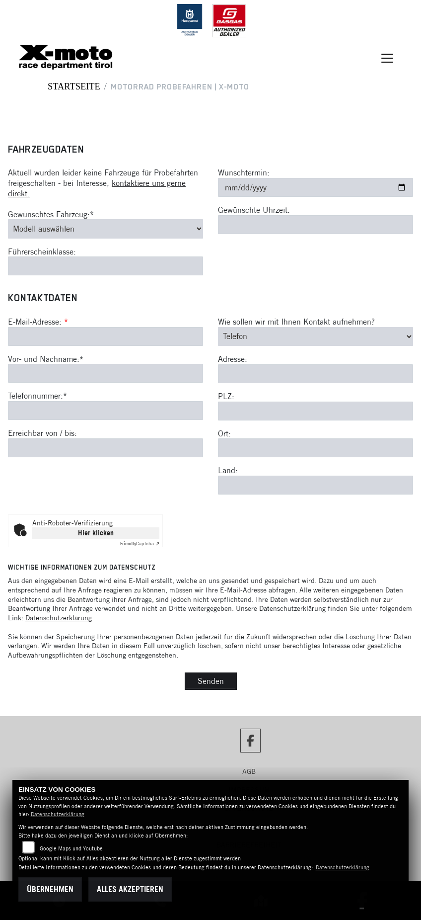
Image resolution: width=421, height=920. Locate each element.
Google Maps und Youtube (71, 848)
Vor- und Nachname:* (45, 359)
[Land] (315, 485)
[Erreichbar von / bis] (105, 447)
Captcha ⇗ (139, 543)
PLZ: (226, 396)
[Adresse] (315, 373)
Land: (228, 471)
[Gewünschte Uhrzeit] (315, 224)
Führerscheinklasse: (42, 251)
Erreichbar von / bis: (42, 433)
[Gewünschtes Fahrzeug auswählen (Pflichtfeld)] (105, 228)
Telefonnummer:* (37, 396)
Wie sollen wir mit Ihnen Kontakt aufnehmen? (296, 322)
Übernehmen (50, 889)
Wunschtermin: (244, 172)
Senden (211, 681)
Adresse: (232, 359)
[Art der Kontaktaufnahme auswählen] (315, 336)
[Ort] (315, 448)
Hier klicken (96, 532)
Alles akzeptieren (130, 889)
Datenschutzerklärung (58, 617)
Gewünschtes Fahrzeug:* (51, 214)
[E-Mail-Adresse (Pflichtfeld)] (105, 336)
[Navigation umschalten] (387, 58)
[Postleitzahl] (315, 411)
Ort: (224, 433)
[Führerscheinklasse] (105, 266)
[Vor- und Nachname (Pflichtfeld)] (105, 373)
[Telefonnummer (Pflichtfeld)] (105, 410)
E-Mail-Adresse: (38, 322)
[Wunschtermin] (315, 187)
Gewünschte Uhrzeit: (254, 210)
